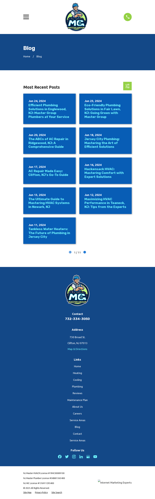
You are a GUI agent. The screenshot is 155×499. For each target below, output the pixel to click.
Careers (77, 413)
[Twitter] (67, 456)
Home (77, 366)
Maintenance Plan (77, 400)
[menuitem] (27, 492)
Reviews (77, 393)
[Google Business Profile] (88, 456)
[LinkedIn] (81, 456)
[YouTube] (95, 456)
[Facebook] (60, 456)
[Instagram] (74, 456)
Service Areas (77, 420)
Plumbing (77, 386)
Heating (77, 373)
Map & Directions (77, 349)
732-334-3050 (77, 319)
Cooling (77, 379)
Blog (77, 426)
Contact (77, 433)
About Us (77, 406)
